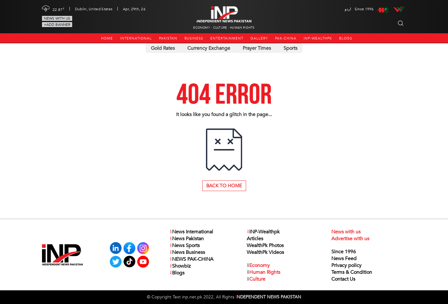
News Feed (344, 258)
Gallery (259, 38)
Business (193, 38)
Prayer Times (257, 48)
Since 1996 (343, 251)
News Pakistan (187, 238)
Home (107, 38)
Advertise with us (350, 238)
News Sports (185, 245)
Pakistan (168, 38)
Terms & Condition (351, 272)
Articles (255, 238)
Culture (220, 28)
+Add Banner (57, 24)
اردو (348, 9)
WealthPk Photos (265, 245)
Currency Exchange (208, 48)
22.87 (58, 9)
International (136, 38)
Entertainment (226, 38)
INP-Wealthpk (318, 38)
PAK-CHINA (285, 38)
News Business (187, 252)
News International (191, 231)
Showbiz (180, 266)
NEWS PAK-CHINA (191, 259)
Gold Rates (163, 48)
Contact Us (343, 279)
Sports (290, 48)
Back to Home (224, 186)
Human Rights (242, 28)
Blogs (345, 38)
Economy (201, 28)
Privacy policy (346, 265)
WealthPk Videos (265, 252)
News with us (57, 18)
